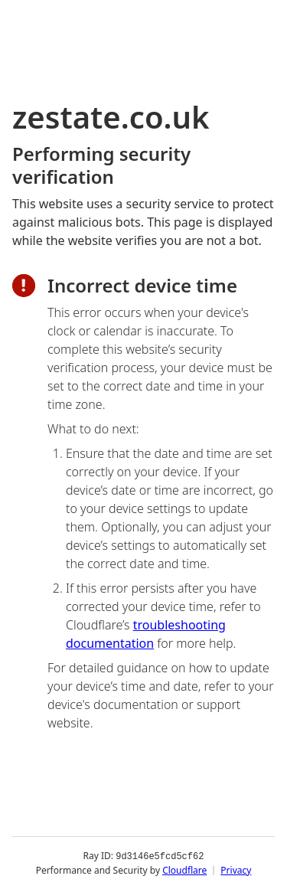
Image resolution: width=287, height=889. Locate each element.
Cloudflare (184, 869)
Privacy (235, 869)
